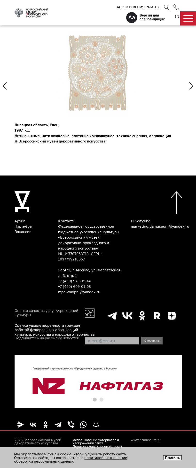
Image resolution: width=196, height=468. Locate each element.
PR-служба (140, 221)
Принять (172, 457)
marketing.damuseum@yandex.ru (160, 226)
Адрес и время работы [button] (138, 7)
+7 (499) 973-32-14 (74, 281)
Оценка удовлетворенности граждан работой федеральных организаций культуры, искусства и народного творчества (54, 329)
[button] (94, 399)
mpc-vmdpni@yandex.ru (79, 292)
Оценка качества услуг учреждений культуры (46, 313)
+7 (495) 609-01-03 (74, 286)
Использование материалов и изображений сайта (98, 440)
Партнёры (23, 226)
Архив (20, 221)
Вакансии (23, 232)
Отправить (151, 340)
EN (176, 17)
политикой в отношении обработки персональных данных (70, 459)
